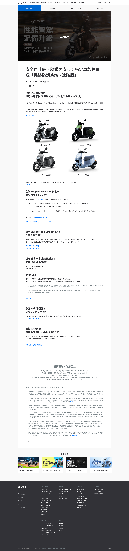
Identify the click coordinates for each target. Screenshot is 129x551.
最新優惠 (29, 8)
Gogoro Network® (99, 489)
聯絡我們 (79, 507)
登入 (110, 2)
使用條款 (50, 548)
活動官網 (72, 402)
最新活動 (53, 8)
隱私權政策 (44, 548)
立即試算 (28, 298)
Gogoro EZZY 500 (46, 500)
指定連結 (40, 199)
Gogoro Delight (45, 494)
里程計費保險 (44, 528)
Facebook (21, 494)
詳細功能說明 (30, 116)
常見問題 (79, 491)
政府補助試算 (62, 496)
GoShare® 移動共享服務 (47, 526)
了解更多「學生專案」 (33, 246)
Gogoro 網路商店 (63, 491)
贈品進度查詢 (80, 503)
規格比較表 (44, 512)
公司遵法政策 (62, 548)
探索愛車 (43, 514)
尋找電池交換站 (98, 494)
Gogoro (22, 2)
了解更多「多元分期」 (33, 248)
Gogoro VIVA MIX (46, 507)
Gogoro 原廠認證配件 (47, 530)
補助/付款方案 (76, 8)
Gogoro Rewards (81, 505)
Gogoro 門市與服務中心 (65, 489)
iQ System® (44, 509)
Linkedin (21, 507)
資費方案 (100, 8)
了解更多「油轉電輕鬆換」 (34, 345)
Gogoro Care (80, 494)
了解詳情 (28, 184)
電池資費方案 (97, 491)
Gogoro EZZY (45, 503)
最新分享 (61, 526)
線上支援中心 (80, 489)
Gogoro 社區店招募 (46, 523)
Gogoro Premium (46, 498)
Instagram (22, 504)
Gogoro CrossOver (46, 496)
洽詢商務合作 (44, 535)
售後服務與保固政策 (82, 498)
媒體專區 (61, 528)
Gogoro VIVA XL (45, 505)
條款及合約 (55, 548)
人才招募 (61, 530)
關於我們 (61, 523)
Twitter (21, 501)
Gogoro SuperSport (46, 491)
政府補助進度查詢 (81, 500)
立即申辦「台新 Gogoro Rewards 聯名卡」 (40, 222)
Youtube (21, 497)
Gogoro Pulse (45, 489)
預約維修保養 (80, 496)
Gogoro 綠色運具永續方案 (48, 532)
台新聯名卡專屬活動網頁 (39, 217)
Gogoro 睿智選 (63, 498)
